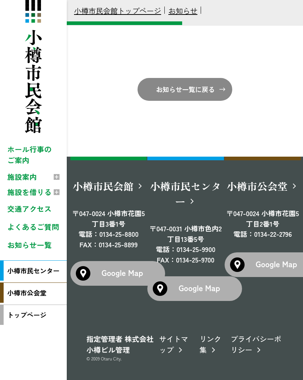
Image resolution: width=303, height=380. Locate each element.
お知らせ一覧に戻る (185, 89)
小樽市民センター (33, 270)
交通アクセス (29, 208)
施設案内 (22, 177)
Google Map (122, 272)
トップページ (26, 314)
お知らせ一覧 (29, 245)
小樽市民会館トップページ (117, 10)
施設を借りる (29, 192)
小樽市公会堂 (26, 292)
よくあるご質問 (33, 227)
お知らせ (182, 10)
